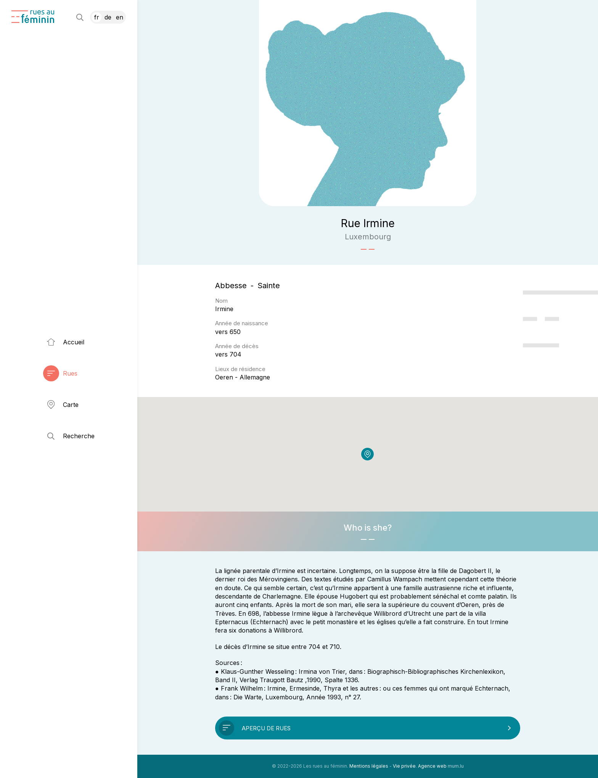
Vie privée (404, 766)
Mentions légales (368, 766)
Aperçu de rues (266, 728)
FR (96, 17)
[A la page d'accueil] (32, 16)
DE (107, 17)
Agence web (432, 766)
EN (119, 17)
